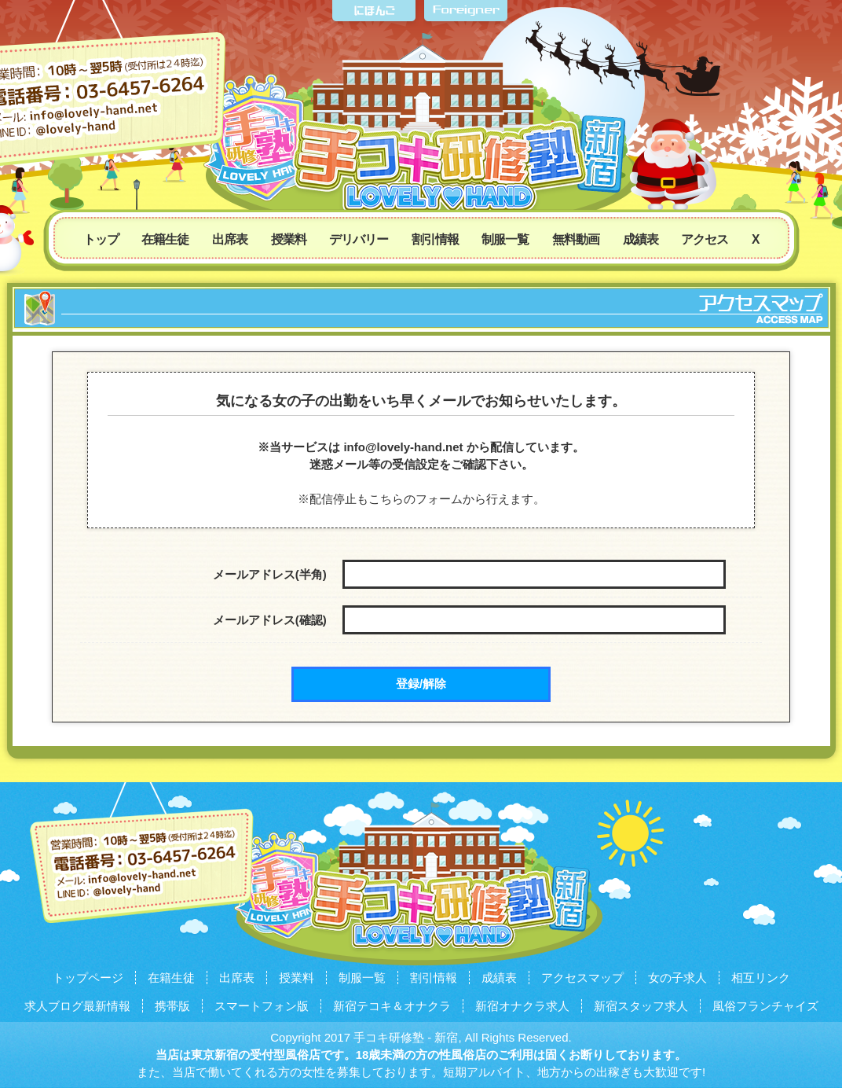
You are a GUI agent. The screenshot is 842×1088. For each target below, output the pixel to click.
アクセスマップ (582, 977)
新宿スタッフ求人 (641, 1006)
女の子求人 (677, 977)
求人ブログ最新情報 (77, 1006)
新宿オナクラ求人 (522, 1006)
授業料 (288, 239)
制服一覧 (505, 239)
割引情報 (435, 239)
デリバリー (358, 239)
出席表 (229, 239)
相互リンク (760, 977)
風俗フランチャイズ (765, 1006)
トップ (101, 239)
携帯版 (172, 1006)
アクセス (704, 239)
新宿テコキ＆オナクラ (392, 1006)
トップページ (88, 977)
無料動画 (575, 239)
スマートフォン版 (261, 1006)
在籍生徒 (165, 239)
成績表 (640, 239)
